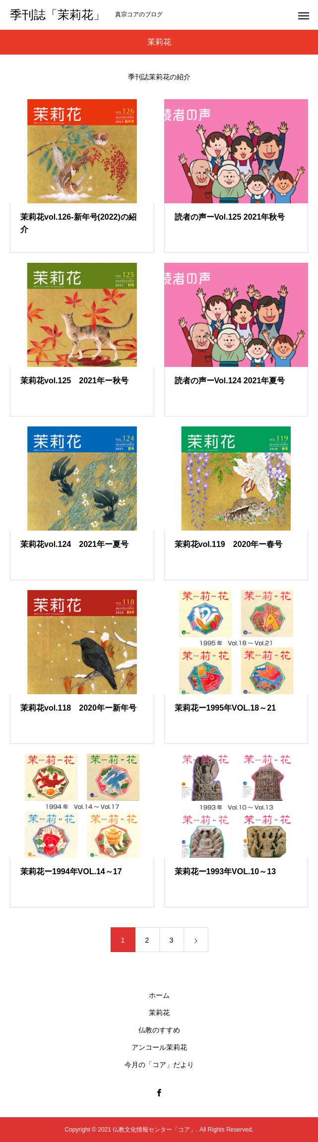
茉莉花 (159, 1013)
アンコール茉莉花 (159, 1047)
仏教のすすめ (159, 1030)
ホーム (159, 995)
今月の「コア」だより (159, 1065)
